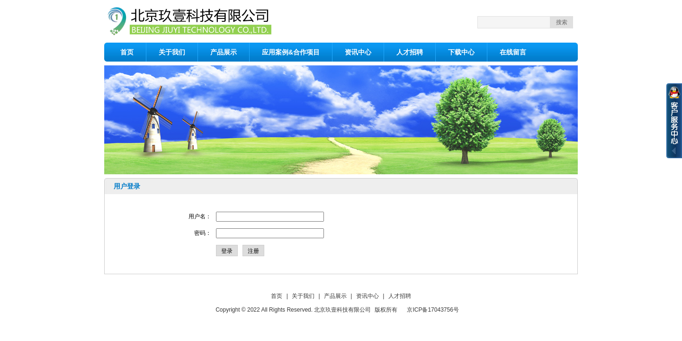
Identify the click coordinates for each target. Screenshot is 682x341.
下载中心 (461, 52)
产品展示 (223, 52)
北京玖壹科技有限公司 (342, 309)
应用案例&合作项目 (291, 52)
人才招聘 (409, 52)
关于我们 (172, 52)
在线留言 (513, 52)
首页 (127, 52)
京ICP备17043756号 (432, 309)
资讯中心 (358, 52)
